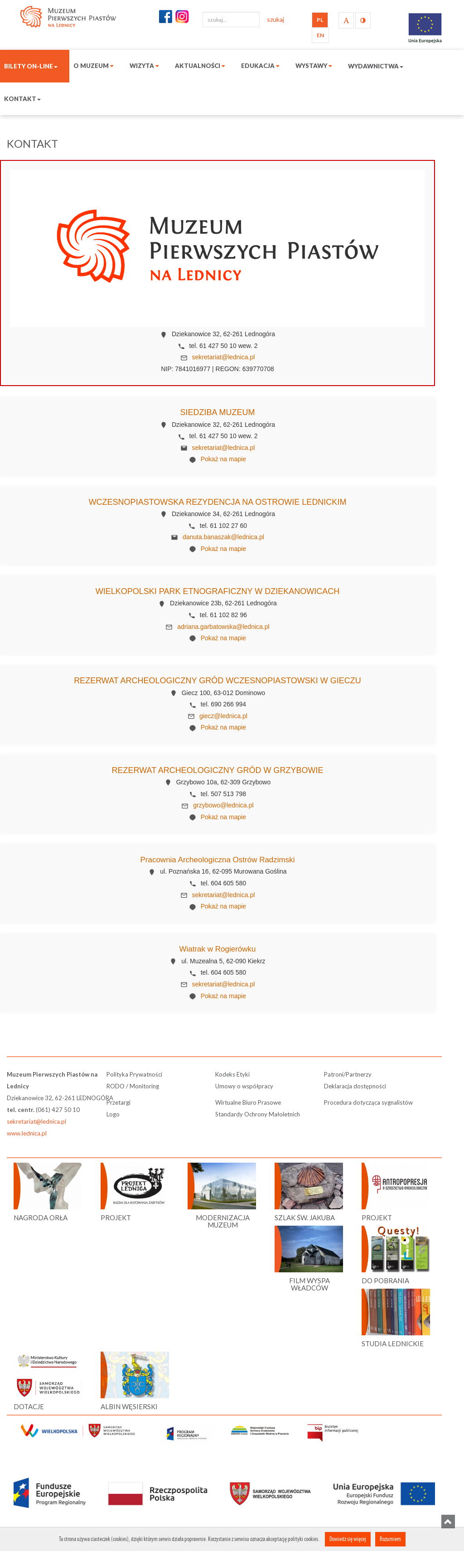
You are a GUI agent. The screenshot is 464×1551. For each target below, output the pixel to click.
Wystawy (313, 65)
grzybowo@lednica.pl (223, 805)
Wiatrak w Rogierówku (217, 949)
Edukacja (260, 65)
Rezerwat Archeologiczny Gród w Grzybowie (217, 770)
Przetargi (118, 1102)
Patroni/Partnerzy (348, 1074)
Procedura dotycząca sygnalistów (368, 1102)
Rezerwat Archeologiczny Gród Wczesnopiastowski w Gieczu (217, 680)
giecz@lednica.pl (223, 716)
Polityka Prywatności (134, 1074)
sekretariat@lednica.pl (223, 357)
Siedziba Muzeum (217, 412)
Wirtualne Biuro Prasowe (248, 1102)
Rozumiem (390, 1539)
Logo (113, 1114)
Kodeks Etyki (232, 1074)
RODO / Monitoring (132, 1086)
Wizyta (144, 65)
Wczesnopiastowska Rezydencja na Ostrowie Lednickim (218, 502)
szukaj (275, 19)
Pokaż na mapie (223, 459)
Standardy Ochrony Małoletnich (257, 1114)
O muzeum (93, 65)
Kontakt (22, 98)
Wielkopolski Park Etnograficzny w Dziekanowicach (217, 591)
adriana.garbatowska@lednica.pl (223, 626)
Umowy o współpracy (244, 1086)
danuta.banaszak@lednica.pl (223, 537)
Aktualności (200, 65)
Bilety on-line (31, 66)
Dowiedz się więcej (347, 1539)
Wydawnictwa (375, 66)
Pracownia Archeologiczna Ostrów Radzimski (217, 859)
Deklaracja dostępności (355, 1086)
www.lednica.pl (27, 1133)
